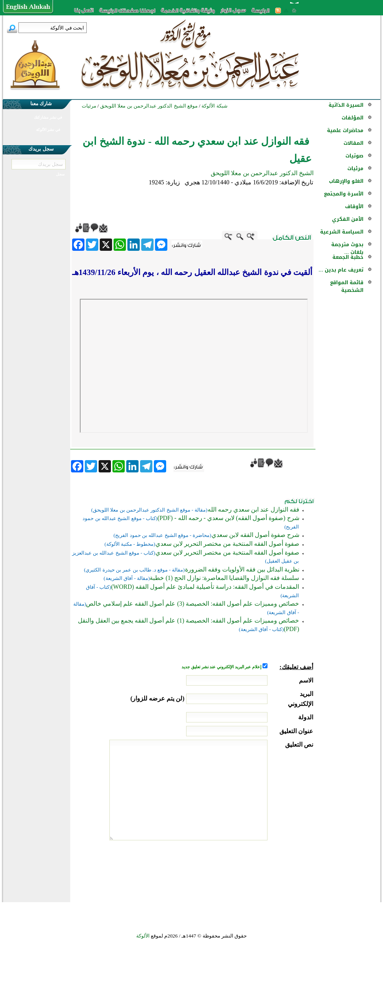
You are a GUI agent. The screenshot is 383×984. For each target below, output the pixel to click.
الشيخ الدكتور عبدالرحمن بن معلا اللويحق (262, 173)
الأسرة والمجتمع (343, 194)
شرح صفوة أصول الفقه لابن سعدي (255, 535)
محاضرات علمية (345, 130)
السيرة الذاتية (346, 105)
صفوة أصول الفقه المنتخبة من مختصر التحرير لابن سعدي (227, 543)
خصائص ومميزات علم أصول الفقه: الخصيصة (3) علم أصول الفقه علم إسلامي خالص (192, 603)
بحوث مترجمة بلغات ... (347, 248)
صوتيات (354, 156)
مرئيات (355, 168)
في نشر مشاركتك (48, 117)
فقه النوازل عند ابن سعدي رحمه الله (253, 509)
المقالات (353, 143)
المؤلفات (352, 118)
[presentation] (254, 869)
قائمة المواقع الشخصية (346, 286)
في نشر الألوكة (48, 130)
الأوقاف (354, 206)
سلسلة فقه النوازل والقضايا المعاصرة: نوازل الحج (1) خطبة (224, 578)
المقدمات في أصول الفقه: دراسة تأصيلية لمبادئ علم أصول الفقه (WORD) (205, 586)
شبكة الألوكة (214, 106)
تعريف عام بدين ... (341, 270)
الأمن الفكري (347, 219)
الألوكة (143, 936)
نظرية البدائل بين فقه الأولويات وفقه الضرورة (242, 569)
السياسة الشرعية (341, 232)
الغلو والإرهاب (346, 181)
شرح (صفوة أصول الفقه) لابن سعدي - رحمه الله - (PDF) (228, 518)
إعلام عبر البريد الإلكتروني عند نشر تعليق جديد (222, 667)
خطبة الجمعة (347, 257)
